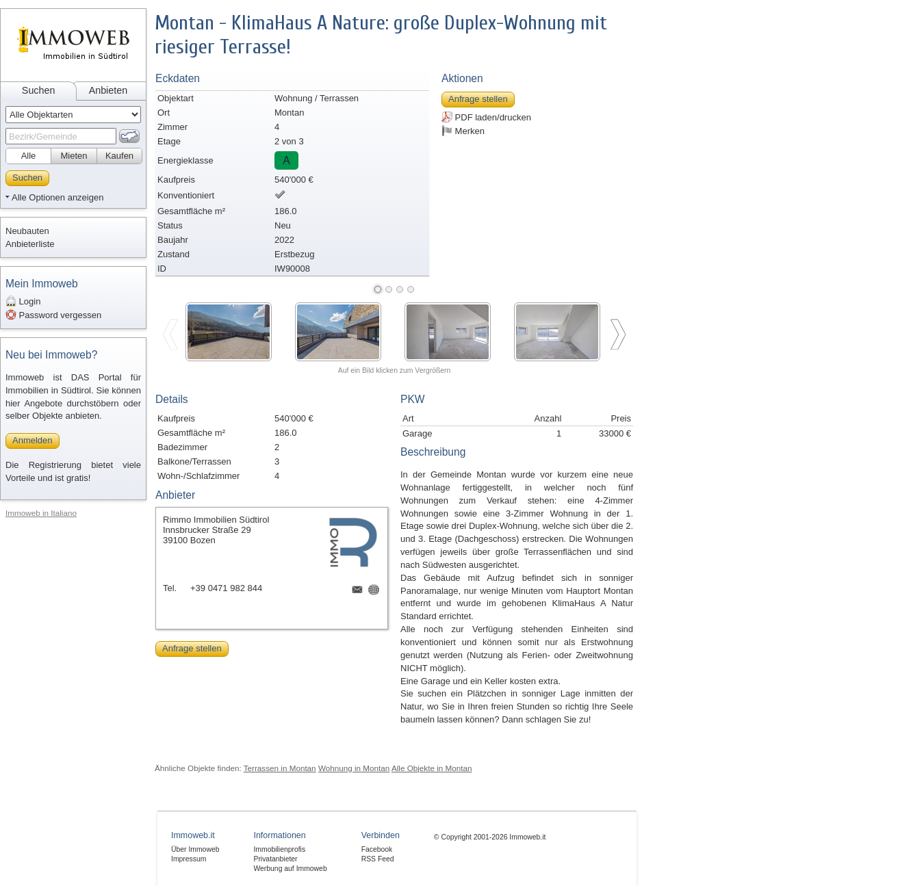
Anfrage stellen (478, 99)
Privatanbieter (275, 859)
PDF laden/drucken (486, 117)
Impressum (188, 859)
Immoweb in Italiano (41, 512)
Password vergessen (53, 314)
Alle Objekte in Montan (432, 768)
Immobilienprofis (279, 849)
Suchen (38, 90)
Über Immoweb (195, 849)
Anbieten (108, 90)
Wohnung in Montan (353, 768)
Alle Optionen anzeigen (57, 197)
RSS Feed (377, 859)
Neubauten (27, 231)
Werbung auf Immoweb (289, 868)
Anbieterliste (30, 244)
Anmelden (32, 440)
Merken (463, 130)
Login (22, 301)
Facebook (377, 849)
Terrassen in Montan (280, 768)
